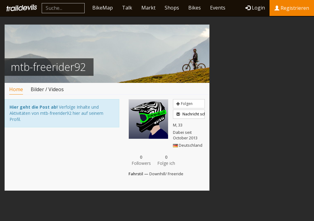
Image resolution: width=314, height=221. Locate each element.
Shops (172, 7)
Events (217, 7)
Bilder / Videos (47, 89)
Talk (127, 7)
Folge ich (166, 160)
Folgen (184, 103)
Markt (148, 7)
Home (16, 89)
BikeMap (102, 7)
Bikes (194, 7)
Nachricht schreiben (190, 114)
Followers (141, 160)
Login (255, 7)
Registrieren (291, 8)
